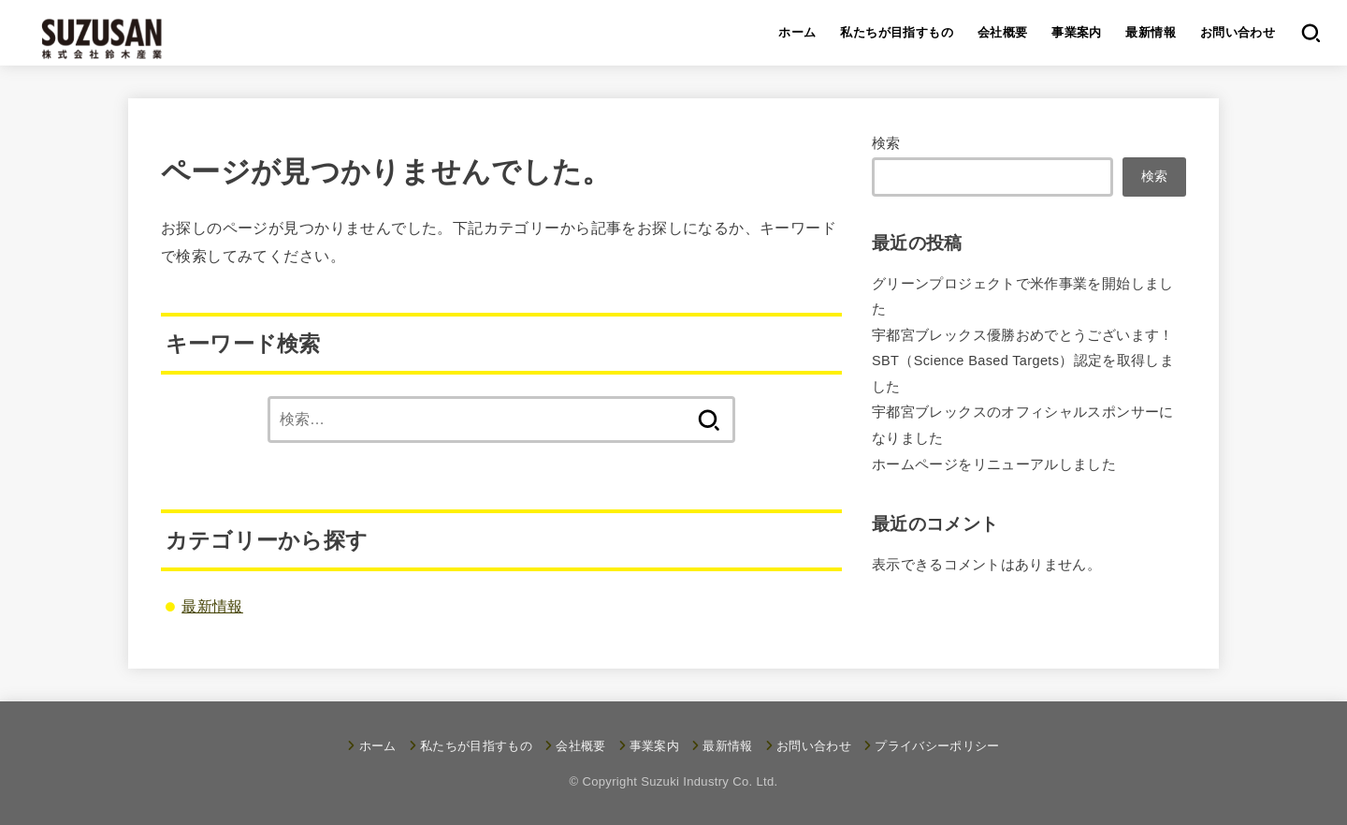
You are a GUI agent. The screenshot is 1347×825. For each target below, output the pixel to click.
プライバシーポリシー (937, 746)
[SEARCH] (1310, 32)
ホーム (797, 32)
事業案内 (1076, 32)
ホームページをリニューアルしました (994, 464)
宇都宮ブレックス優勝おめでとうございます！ (1023, 335)
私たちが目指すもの (896, 32)
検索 (886, 143)
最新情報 (1150, 32)
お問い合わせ (1237, 32)
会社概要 (1003, 32)
